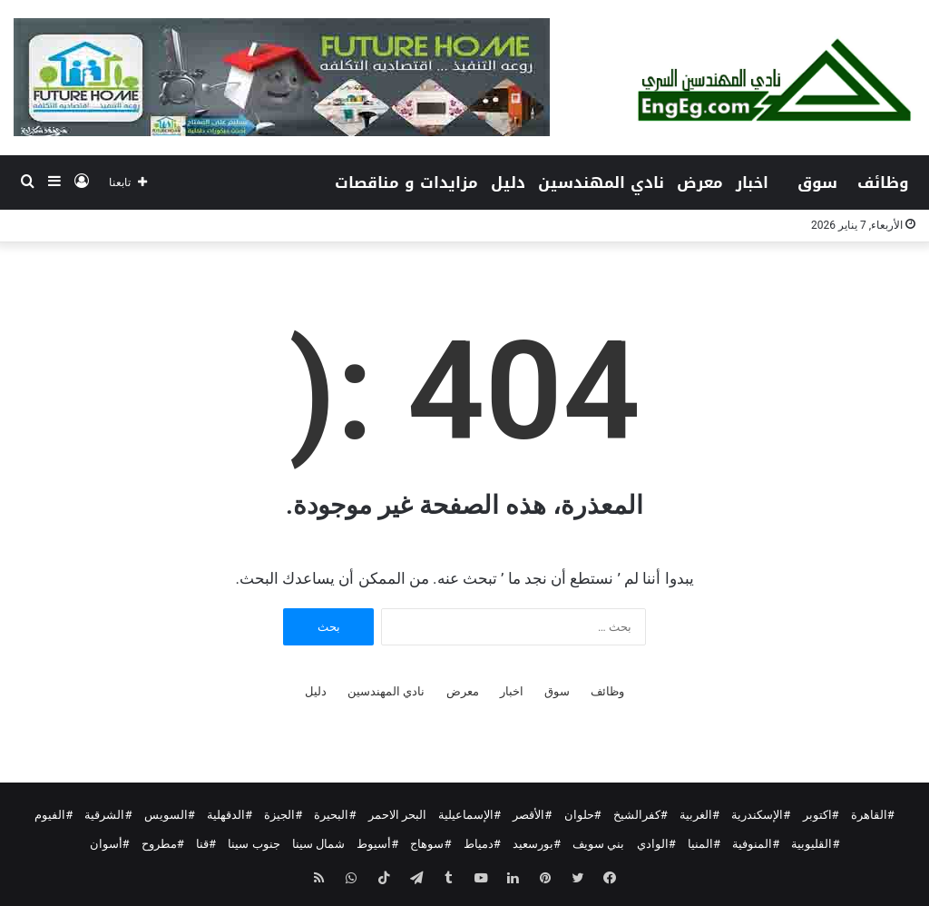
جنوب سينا (253, 844)
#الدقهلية (229, 815)
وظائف (883, 182)
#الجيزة (283, 815)
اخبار (752, 182)
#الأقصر (532, 815)
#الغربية (699, 815)
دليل (508, 182)
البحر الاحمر (397, 815)
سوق (817, 182)
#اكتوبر (821, 815)
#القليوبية (815, 844)
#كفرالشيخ (640, 815)
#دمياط (482, 844)
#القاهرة (873, 815)
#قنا (206, 844)
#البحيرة (335, 815)
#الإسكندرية (760, 815)
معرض (700, 182)
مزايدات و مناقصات (406, 182)
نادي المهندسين (601, 182)
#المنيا (704, 844)
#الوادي (656, 844)
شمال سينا (318, 844)
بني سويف (598, 844)
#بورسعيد (537, 844)
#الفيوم (53, 815)
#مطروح (163, 844)
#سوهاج (430, 844)
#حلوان (582, 815)
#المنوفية (755, 844)
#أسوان (110, 844)
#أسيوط (377, 844)
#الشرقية (108, 815)
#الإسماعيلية (469, 815)
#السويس (169, 815)
